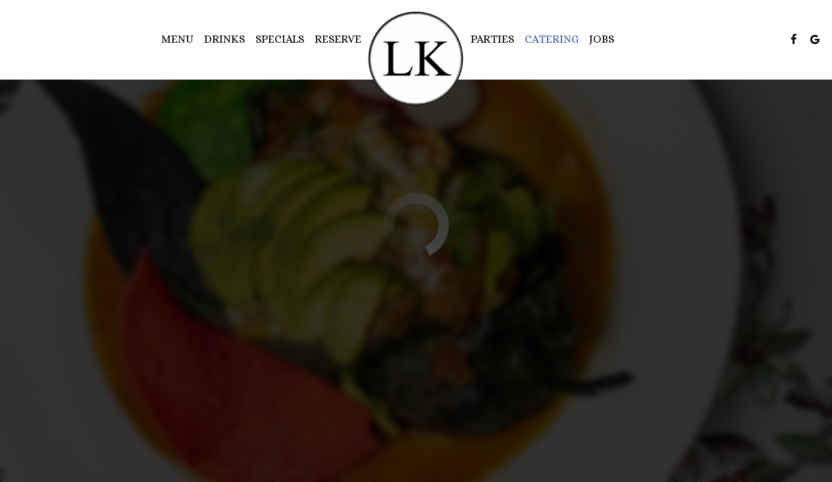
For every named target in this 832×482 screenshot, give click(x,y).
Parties (492, 39)
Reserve (338, 39)
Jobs (601, 39)
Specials (279, 39)
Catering (552, 39)
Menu (177, 39)
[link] (416, 59)
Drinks (224, 39)
